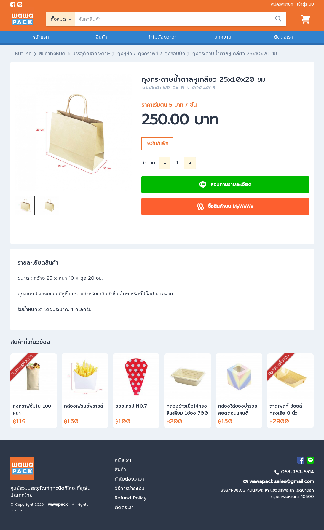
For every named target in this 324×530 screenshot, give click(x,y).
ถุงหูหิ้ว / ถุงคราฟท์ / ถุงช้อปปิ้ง (151, 53)
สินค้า (101, 37)
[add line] (19, 4)
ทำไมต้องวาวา (162, 37)
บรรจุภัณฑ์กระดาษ (91, 53)
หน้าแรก (40, 37)
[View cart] (306, 19)
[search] (180, 19)
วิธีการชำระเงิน (129, 488)
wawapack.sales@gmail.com (278, 481)
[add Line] (310, 460)
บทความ (222, 37)
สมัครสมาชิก (282, 4)
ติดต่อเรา (283, 37)
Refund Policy (130, 498)
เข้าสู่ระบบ (305, 4)
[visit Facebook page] (12, 4)
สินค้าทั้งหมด (52, 53)
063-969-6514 (294, 471)
